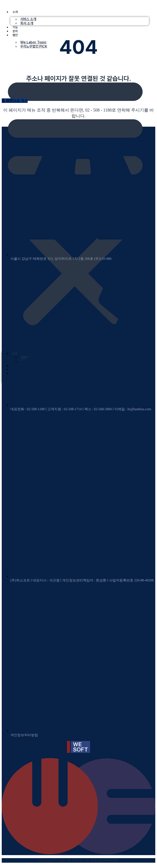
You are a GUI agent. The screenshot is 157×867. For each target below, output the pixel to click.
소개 (15, 12)
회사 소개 (26, 23)
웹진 (15, 35)
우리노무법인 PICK (33, 46)
